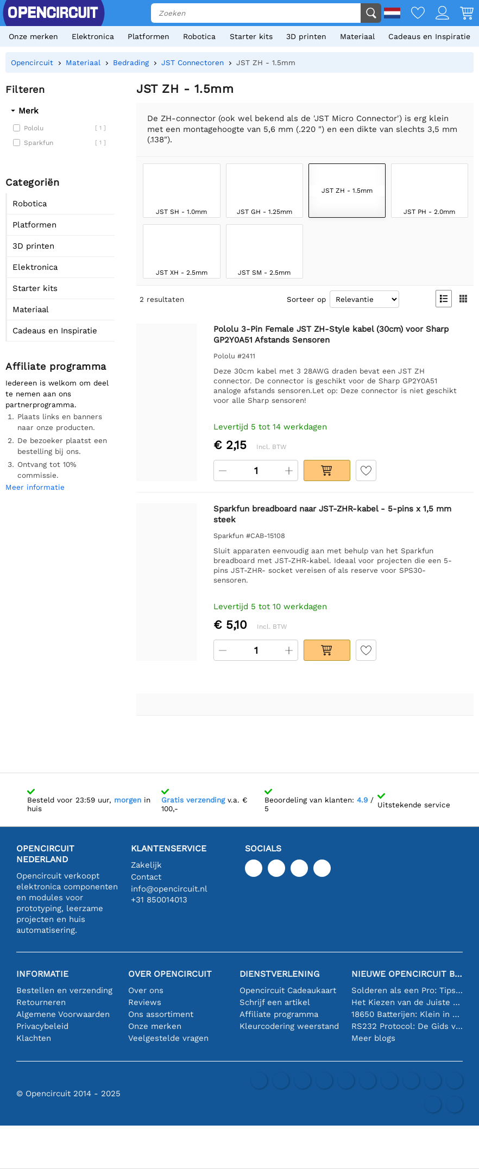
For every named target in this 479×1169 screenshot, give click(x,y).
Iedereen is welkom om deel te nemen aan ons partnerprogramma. (57, 393)
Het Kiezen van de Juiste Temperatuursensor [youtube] (407, 1002)
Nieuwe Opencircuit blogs (407, 974)
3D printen (306, 36)
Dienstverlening (279, 974)
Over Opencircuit (170, 974)
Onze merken (33, 36)
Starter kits (251, 36)
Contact (146, 877)
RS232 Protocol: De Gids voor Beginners (407, 1026)
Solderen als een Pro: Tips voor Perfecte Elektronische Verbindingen (407, 990)
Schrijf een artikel (275, 1002)
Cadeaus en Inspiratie (429, 36)
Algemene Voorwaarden (63, 1014)
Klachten (33, 1038)
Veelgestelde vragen (168, 1038)
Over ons (145, 990)
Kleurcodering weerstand (289, 1026)
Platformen (148, 36)
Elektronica (93, 36)
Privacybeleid (42, 1026)
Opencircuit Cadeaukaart (288, 990)
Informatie (42, 974)
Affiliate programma (279, 1014)
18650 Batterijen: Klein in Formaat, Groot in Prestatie (407, 1014)
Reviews (144, 1002)
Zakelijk (146, 865)
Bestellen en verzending (64, 990)
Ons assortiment (160, 1014)
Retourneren (41, 1002)
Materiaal (357, 36)
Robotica (199, 36)
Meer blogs (373, 1038)
